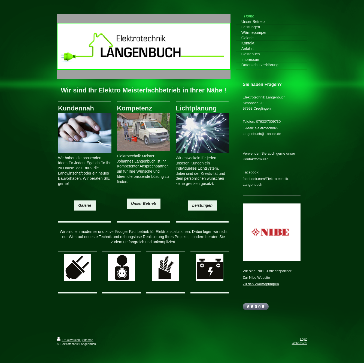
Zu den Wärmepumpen (261, 284)
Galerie (84, 205)
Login (303, 339)
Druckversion (69, 339)
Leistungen (202, 205)
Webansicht (299, 343)
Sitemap (87, 339)
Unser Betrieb (143, 203)
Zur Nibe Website (256, 277)
